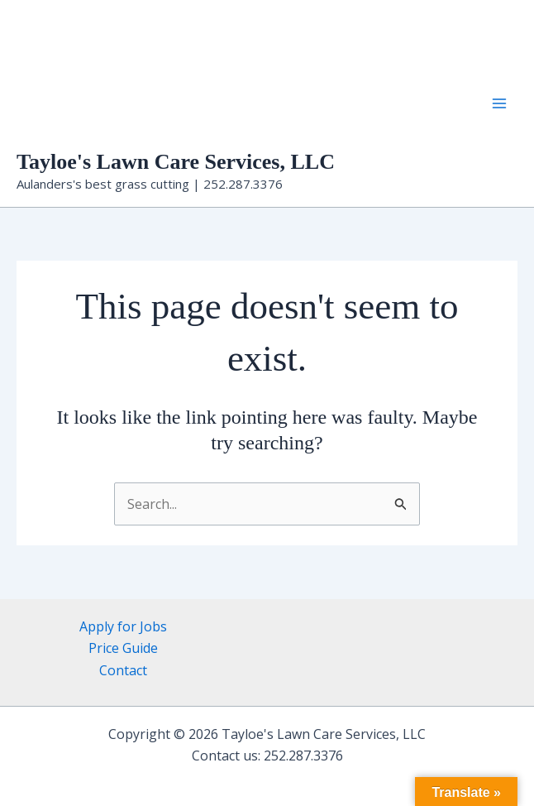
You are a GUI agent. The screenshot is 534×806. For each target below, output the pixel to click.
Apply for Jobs (123, 626)
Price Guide (123, 648)
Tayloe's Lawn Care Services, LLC (176, 162)
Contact (123, 670)
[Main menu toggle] (499, 103)
